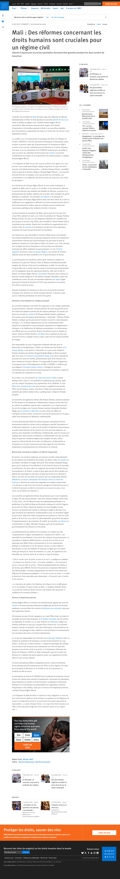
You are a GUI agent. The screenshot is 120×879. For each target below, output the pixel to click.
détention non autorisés (52, 608)
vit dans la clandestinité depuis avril (39, 356)
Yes (47, 17)
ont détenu (62, 521)
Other (36, 739)
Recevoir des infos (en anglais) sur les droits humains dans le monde (37, 848)
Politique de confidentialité (31, 858)
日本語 (46, 4)
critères (52, 153)
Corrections (18, 858)
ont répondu (45, 197)
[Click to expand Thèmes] (24, 8)
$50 (19, 735)
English (27, 4)
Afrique (26, 759)
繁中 (22, 4)
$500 (18, 739)
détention (53, 622)
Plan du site (44, 858)
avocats (28, 227)
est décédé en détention (29, 411)
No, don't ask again (58, 17)
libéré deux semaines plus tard (23, 386)
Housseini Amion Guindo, (33, 367)
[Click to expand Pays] (15, 8)
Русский (59, 4)
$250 (36, 735)
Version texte (53, 858)
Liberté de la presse (42, 762)
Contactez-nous (9, 858)
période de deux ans (60, 120)
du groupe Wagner (40, 252)
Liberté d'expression (26, 762)
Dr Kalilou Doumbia (48, 619)
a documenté (43, 274)
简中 (18, 4)
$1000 (27, 739)
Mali (34, 117)
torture (14, 605)
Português (52, 4)
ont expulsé (61, 460)
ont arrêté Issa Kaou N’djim (45, 378)
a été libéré (41, 334)
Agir (62, 8)
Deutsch (40, 4)
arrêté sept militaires (54, 638)
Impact (55, 8)
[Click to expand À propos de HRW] (74, 8)
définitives (16, 479)
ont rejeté (56, 279)
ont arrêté (30, 314)
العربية (14, 4)
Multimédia (45, 8)
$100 (27, 735)
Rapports (35, 8)
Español (65, 4)
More (72, 4)
